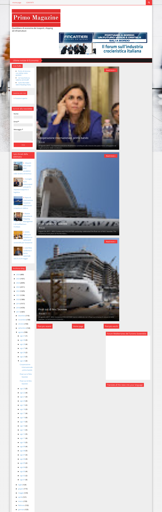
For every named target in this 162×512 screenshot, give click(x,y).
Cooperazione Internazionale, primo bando (21, 340)
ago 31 (18, 309)
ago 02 (18, 449)
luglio (15, 458)
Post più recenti (41, 304)
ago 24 (18, 334)
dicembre (17, 289)
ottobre (16, 297)
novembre (17, 293)
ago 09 (18, 420)
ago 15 (18, 395)
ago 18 (18, 382)
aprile (15, 470)
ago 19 (18, 378)
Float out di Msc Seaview (49, 287)
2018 (13, 281)
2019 (13, 277)
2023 (13, 260)
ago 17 (18, 386)
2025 (13, 252)
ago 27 (18, 321)
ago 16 (18, 391)
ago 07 (18, 428)
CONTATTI (25, 2)
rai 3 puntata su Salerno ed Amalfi (18, 55)
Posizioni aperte (16, 74)
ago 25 (18, 330)
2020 (13, 272)
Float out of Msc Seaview (49, 201)
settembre (17, 301)
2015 (13, 492)
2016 (13, 488)
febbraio (16, 478)
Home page (12, 2)
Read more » (107, 48)
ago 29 (18, 317)
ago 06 (18, 432)
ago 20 (18, 374)
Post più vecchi (108, 304)
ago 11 (18, 411)
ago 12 (18, 407)
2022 (13, 264)
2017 (13, 285)
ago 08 (18, 424)
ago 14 (18, 399)
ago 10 (18, 415)
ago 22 (18, 366)
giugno (16, 462)
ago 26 (18, 326)
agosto (16, 305)
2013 (13, 500)
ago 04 (18, 440)
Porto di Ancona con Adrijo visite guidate (20, 50)
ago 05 (18, 436)
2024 (13, 256)
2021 (13, 268)
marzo (16, 474)
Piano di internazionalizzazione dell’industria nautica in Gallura (19, 178)
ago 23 (18, 362)
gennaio (16, 483)
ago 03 (18, 444)
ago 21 (18, 370)
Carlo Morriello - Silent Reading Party (18, 59)
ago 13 (18, 403)
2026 (13, 248)
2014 (13, 496)
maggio (16, 466)
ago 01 (18, 453)
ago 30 (18, 313)
